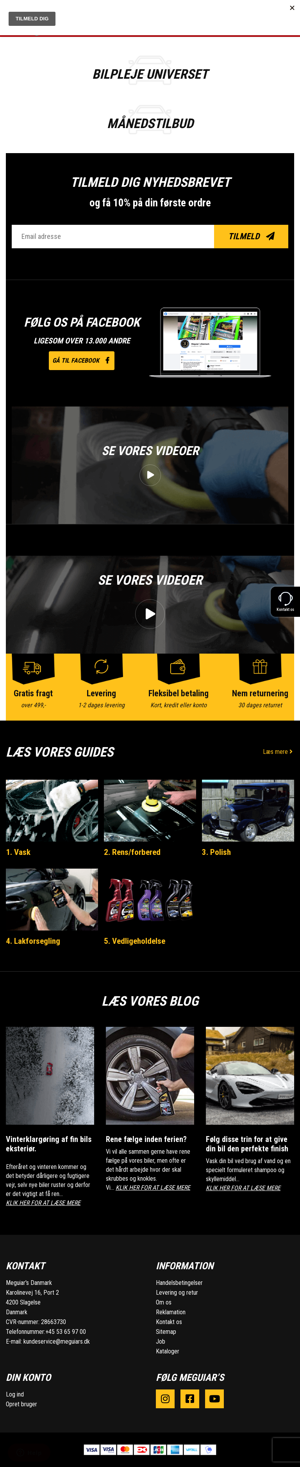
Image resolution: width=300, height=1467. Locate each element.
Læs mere (278, 751)
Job (160, 1341)
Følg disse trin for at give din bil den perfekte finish (247, 1144)
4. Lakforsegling (33, 941)
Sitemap (166, 1331)
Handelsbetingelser (179, 1282)
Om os (163, 1302)
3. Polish (216, 852)
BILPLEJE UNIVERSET (150, 74)
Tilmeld (251, 236)
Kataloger (167, 1351)
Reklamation (171, 1312)
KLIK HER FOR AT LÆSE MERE (43, 1203)
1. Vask (18, 852)
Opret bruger (21, 1404)
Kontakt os (169, 1322)
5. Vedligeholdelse (134, 941)
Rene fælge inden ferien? (146, 1139)
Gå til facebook (81, 360)
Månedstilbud (150, 123)
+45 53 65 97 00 (65, 1331)
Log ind (15, 1394)
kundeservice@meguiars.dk (56, 1341)
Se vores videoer (150, 451)
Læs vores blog (150, 1001)
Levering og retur (177, 1292)
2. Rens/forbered (132, 852)
